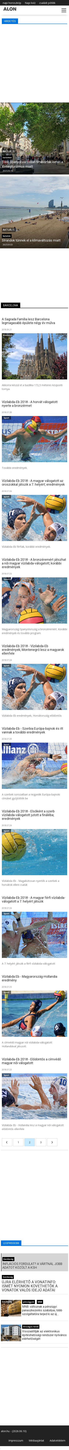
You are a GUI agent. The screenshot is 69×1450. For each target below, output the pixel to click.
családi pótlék (47, 3)
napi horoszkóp (12, 3)
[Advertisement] (34, 62)
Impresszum (15, 1440)
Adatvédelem (57, 1440)
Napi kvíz (30, 3)
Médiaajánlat (36, 1440)
